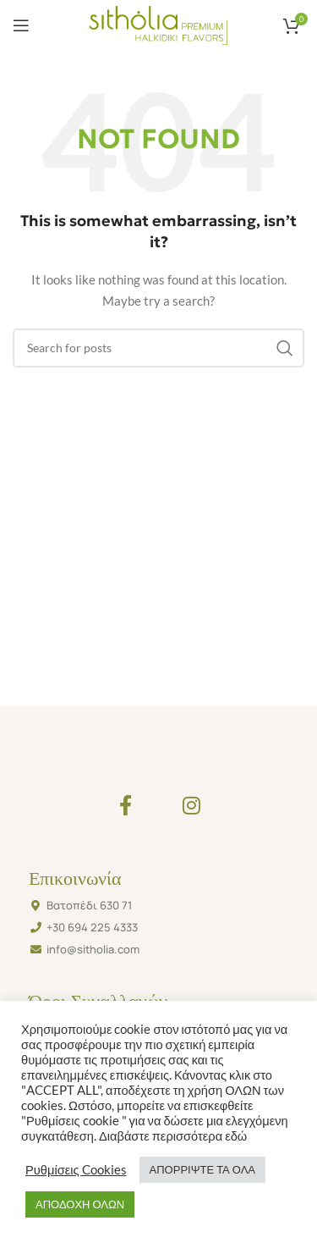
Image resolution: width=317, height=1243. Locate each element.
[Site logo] (158, 24)
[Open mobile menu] (21, 25)
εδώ (234, 1136)
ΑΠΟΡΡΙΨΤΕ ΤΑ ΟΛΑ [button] (202, 1169)
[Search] (158, 348)
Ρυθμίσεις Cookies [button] (76, 1170)
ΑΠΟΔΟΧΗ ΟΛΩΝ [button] (80, 1204)
